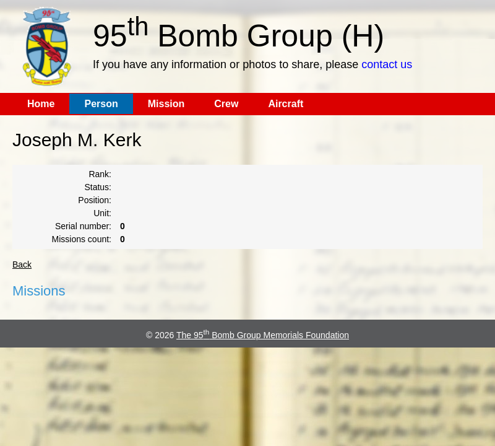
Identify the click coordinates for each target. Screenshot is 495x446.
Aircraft (285, 103)
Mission (166, 103)
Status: (97, 187)
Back (22, 264)
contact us (386, 64)
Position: (94, 200)
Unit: (102, 213)
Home (40, 103)
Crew (226, 103)
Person (101, 103)
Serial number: (83, 226)
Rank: (99, 174)
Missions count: (81, 239)
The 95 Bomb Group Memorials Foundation (262, 335)
